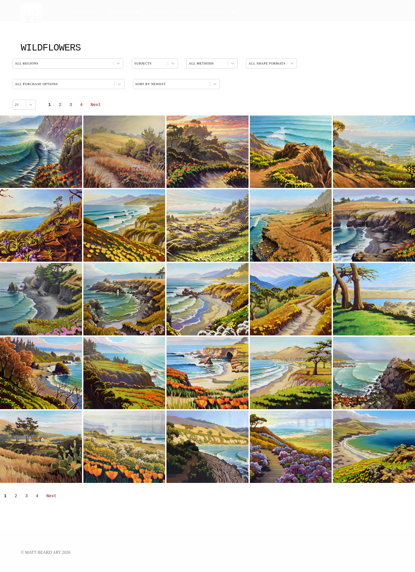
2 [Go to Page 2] (60, 105)
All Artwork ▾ (127, 12)
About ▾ (186, 12)
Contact (214, 12)
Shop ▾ (161, 12)
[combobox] (19, 104)
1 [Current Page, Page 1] (49, 105)
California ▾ (84, 12)
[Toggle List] (30, 104)
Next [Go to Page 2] (96, 105)
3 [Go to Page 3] (71, 105)
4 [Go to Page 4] (81, 105)
